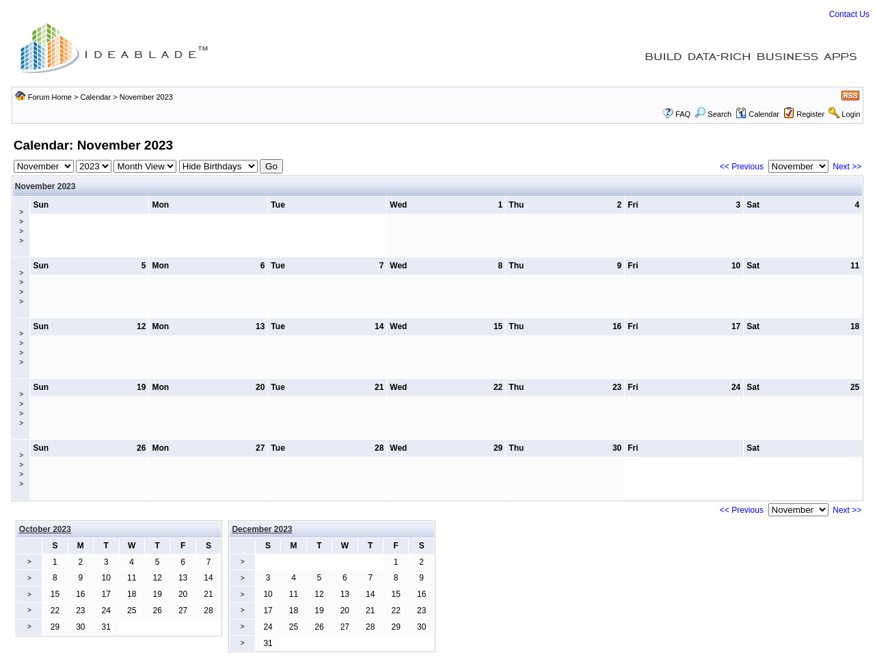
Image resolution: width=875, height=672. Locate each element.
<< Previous (742, 166)
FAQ (682, 114)
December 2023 (262, 529)
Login (851, 114)
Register (810, 114)
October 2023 (45, 529)
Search (713, 114)
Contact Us (849, 14)
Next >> (847, 166)
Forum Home (50, 97)
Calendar (96, 97)
